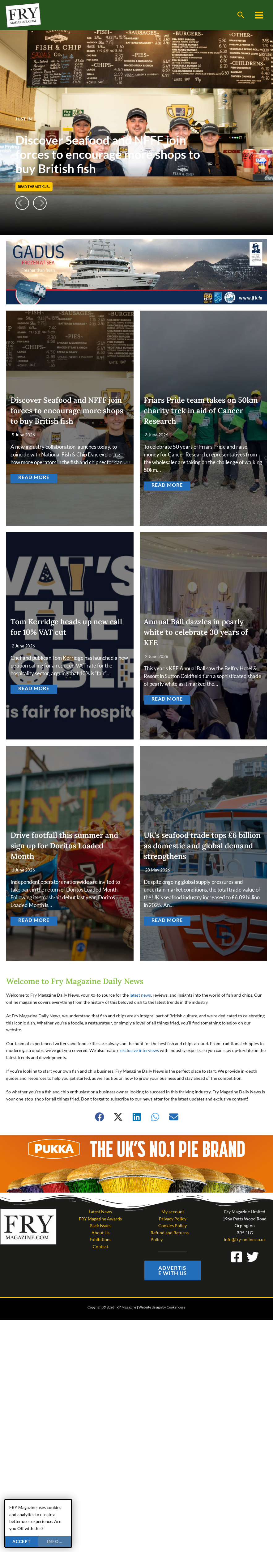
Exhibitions (100, 1239)
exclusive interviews (139, 1050)
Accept (21, 1541)
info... (54, 1541)
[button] (240, 15)
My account (172, 1211)
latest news (140, 995)
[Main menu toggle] (259, 15)
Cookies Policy (172, 1225)
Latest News (100, 1211)
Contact (100, 1246)
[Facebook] (236, 1257)
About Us (100, 1232)
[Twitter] (252, 1257)
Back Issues (100, 1225)
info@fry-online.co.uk (245, 1239)
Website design (150, 1307)
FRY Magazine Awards (100, 1218)
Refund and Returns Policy (170, 1236)
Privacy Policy (172, 1218)
